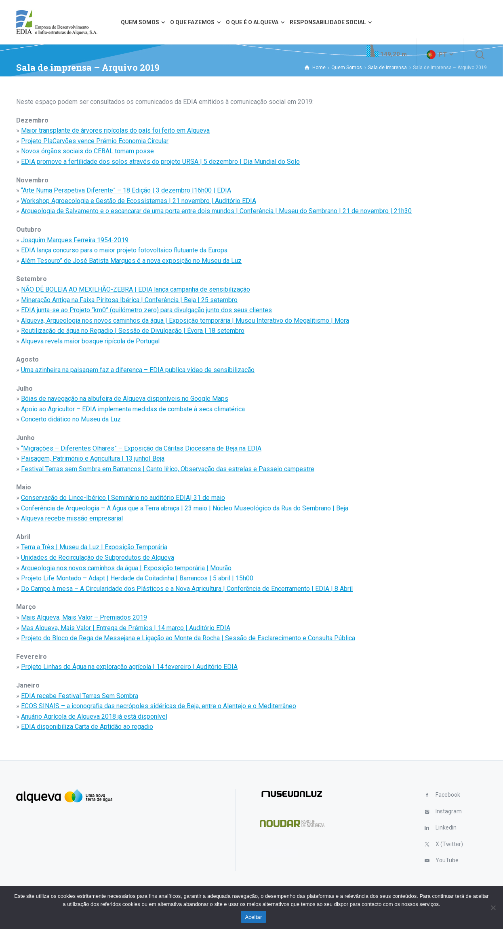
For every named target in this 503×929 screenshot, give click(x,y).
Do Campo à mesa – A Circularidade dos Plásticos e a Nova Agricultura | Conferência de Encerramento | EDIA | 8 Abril (187, 589)
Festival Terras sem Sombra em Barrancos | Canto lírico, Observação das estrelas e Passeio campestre (167, 469)
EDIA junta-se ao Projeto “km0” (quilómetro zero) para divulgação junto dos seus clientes (146, 310)
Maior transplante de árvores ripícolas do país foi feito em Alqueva (115, 130)
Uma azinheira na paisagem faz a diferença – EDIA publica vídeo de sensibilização (138, 370)
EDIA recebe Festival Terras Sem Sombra (79, 696)
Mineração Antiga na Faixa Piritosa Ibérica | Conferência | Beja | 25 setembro (129, 300)
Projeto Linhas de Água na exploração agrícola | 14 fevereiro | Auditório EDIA (129, 667)
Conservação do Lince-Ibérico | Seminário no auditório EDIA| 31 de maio (123, 498)
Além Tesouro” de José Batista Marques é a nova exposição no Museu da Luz (131, 261)
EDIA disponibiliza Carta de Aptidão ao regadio (87, 726)
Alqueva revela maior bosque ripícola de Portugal (90, 341)
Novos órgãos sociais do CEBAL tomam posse (87, 151)
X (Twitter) (449, 844)
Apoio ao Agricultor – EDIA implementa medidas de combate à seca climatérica (133, 409)
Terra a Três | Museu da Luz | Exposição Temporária (94, 547)
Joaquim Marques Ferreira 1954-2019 (74, 240)
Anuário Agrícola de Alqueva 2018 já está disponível (94, 716)
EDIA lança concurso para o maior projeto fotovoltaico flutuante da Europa (124, 250)
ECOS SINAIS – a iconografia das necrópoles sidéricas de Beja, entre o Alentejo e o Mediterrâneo (158, 706)
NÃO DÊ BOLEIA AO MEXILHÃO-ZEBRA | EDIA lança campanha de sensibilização (135, 289)
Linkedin (446, 827)
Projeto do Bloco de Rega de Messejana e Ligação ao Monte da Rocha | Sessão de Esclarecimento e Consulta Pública (188, 638)
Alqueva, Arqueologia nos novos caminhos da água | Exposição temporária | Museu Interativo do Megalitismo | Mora (185, 320)
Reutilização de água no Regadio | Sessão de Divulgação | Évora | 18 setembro (132, 330)
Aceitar (253, 917)
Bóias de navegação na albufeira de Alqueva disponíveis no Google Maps (124, 398)
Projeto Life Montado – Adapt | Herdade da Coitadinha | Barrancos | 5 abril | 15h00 (137, 578)
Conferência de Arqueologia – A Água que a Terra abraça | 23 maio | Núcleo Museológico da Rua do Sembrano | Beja (184, 508)
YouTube (447, 860)
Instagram (449, 811)
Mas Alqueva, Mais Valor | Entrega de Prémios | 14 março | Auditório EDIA (125, 628)
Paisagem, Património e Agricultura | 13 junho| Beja (92, 458)
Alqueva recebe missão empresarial (72, 518)
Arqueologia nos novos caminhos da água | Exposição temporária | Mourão (126, 568)
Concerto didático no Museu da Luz (71, 419)
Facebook (448, 794)
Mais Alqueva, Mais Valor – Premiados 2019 (84, 617)
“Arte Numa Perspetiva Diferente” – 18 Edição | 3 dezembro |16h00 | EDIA (126, 190)
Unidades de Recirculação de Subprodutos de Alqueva (97, 557)
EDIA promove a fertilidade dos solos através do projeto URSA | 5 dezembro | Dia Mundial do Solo (160, 161)
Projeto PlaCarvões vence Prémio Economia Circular (94, 141)
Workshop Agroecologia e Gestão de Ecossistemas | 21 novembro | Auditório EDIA (138, 201)
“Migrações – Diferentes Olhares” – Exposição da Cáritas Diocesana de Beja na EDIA (141, 448)
